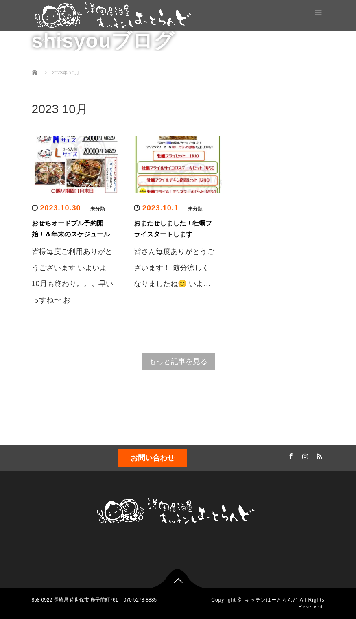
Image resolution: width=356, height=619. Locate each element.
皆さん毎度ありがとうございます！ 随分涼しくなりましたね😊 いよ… (174, 267)
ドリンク (72, 136)
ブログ (53, 152)
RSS (318, 455)
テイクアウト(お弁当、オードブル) (93, 111)
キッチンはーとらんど (271, 600)
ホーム (53, 38)
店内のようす (80, 201)
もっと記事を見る (178, 361)
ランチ (69, 71)
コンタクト (60, 168)
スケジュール (64, 217)
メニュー (56, 54)
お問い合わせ (80, 185)
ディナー (72, 87)
